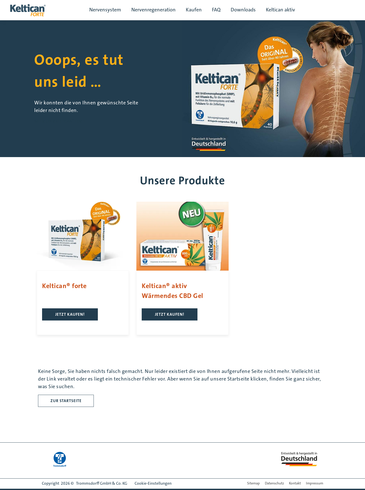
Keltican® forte (64, 286)
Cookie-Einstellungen (153, 484)
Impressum (314, 483)
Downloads (243, 10)
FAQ (216, 10)
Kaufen (194, 10)
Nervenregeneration (153, 10)
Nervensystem (105, 10)
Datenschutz (274, 483)
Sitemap (253, 483)
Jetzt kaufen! (70, 314)
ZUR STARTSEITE (66, 400)
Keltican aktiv (280, 10)
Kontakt (295, 483)
